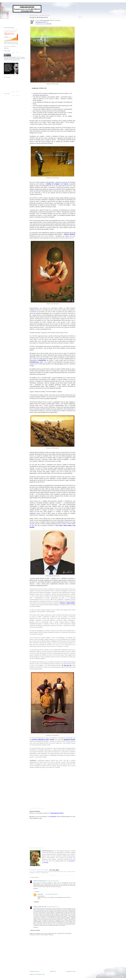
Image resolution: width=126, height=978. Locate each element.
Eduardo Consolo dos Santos (39, 880)
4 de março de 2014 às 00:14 (53, 880)
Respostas (37, 891)
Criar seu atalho (7, 50)
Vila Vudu (37, 872)
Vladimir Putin (44, 872)
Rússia (65, 871)
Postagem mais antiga (70, 971)
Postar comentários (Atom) (39, 974)
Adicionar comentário (35, 930)
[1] (47, 22)
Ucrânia (69, 871)
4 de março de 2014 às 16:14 (53, 906)
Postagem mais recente (34, 971)
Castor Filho (40, 894)
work (7, 57)
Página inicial (53, 971)
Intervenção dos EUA (42, 871)
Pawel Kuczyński (52, 871)
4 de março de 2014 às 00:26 (51, 894)
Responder (35, 888)
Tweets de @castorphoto (9, 27)
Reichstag (60, 871)
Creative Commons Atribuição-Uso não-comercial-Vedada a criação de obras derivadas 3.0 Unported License (14, 58)
